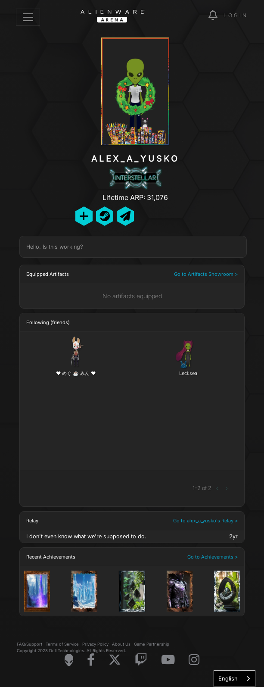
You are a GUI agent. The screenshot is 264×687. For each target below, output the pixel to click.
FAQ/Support (29, 644)
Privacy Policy (95, 644)
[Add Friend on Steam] (104, 216)
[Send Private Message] (125, 216)
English (228, 678)
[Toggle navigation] (28, 17)
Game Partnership (151, 644)
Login (236, 15)
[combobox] (234, 678)
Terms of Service (62, 644)
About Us (121, 644)
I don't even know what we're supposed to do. (86, 536)
